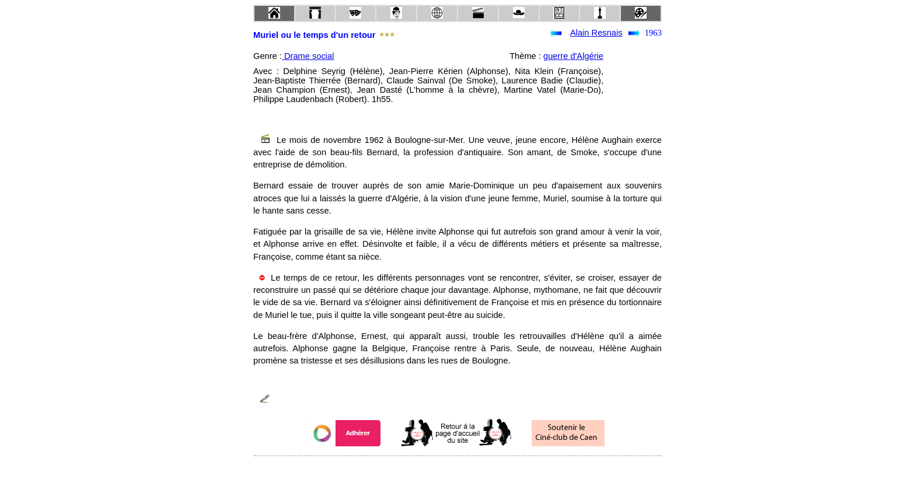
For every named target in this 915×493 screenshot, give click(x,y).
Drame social (308, 56)
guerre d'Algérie (573, 56)
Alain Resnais (596, 32)
